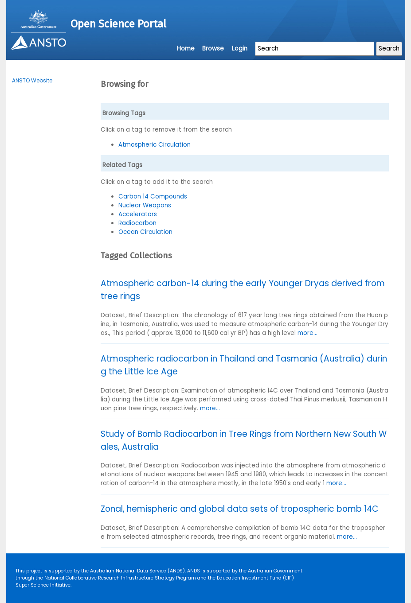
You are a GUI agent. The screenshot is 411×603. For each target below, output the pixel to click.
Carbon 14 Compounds (152, 196)
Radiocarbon (137, 223)
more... (307, 333)
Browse (213, 48)
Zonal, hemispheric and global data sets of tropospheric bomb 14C (240, 509)
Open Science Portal (118, 24)
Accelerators (137, 214)
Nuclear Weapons (144, 205)
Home (186, 48)
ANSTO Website (32, 80)
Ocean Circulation (145, 232)
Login (239, 48)
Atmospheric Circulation (154, 144)
